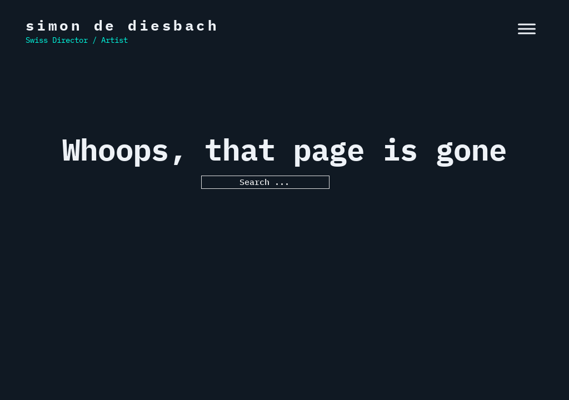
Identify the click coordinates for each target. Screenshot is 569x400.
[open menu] (526, 29)
